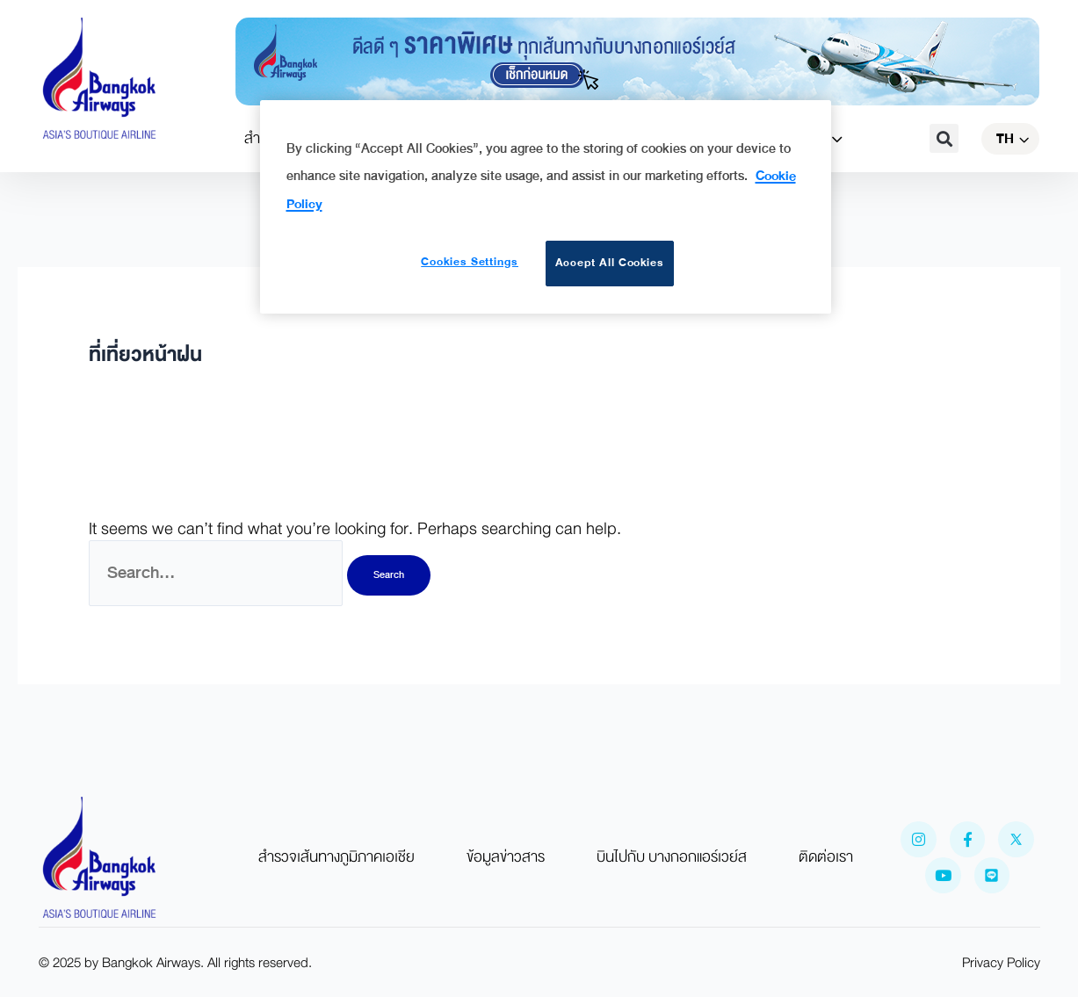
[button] (944, 138)
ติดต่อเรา (826, 857)
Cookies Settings (469, 261)
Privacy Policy (1001, 962)
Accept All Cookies (610, 262)
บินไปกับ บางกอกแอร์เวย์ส (672, 857)
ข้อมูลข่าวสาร (506, 857)
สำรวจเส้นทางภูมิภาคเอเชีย (336, 857)
